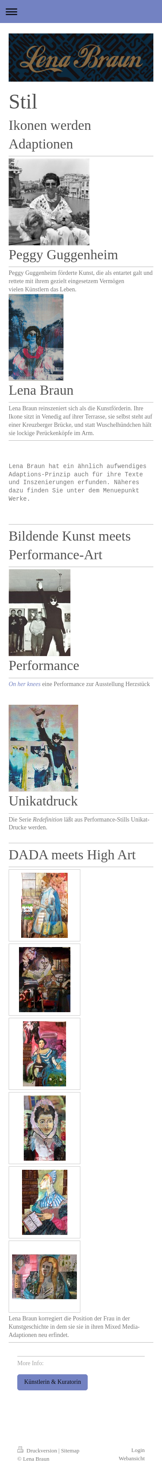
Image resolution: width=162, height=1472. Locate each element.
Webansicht (132, 1458)
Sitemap (70, 1451)
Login (138, 1450)
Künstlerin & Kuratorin (52, 1382)
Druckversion (37, 1451)
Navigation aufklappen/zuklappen (81, 11)
